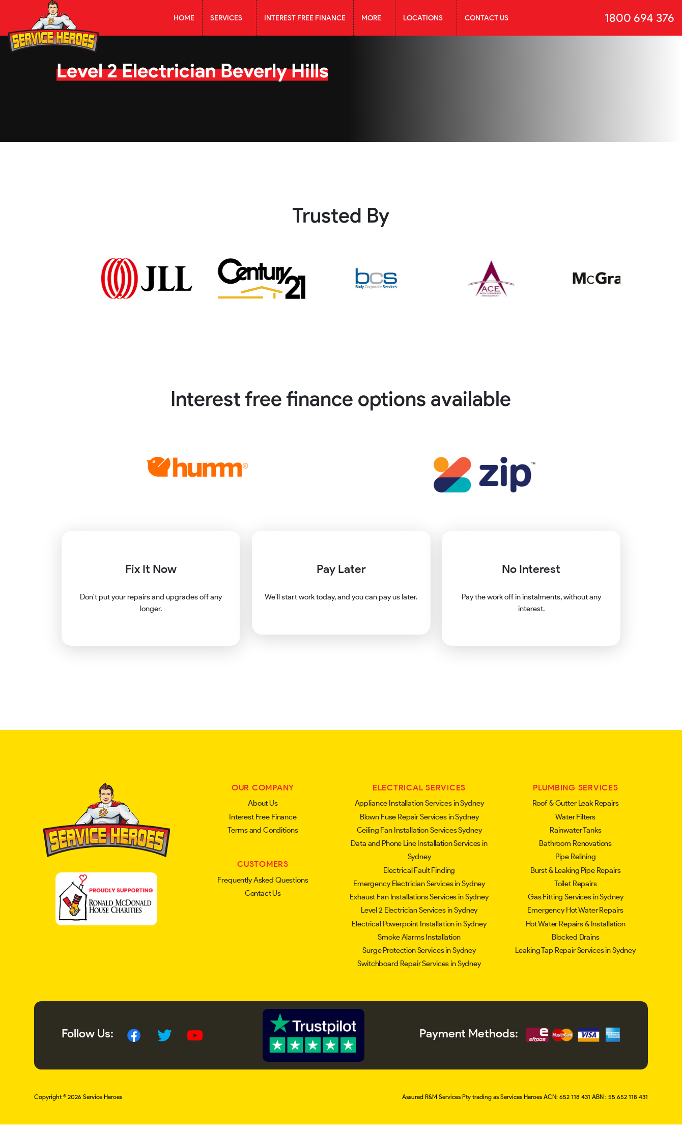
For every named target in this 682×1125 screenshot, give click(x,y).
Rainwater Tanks (576, 830)
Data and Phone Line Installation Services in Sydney (419, 850)
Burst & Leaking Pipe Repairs (575, 870)
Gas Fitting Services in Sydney (575, 896)
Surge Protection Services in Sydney (419, 950)
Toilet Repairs (575, 883)
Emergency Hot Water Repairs (575, 910)
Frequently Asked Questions (262, 880)
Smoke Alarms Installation (419, 937)
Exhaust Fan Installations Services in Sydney (419, 896)
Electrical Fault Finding (419, 870)
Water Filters (575, 816)
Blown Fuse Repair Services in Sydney (419, 816)
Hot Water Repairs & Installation (576, 923)
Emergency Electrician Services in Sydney (419, 883)
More (374, 18)
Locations (426, 18)
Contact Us (486, 18)
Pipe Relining (575, 856)
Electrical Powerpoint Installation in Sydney (419, 923)
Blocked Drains (576, 937)
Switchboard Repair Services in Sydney (418, 963)
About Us (263, 803)
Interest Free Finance (305, 18)
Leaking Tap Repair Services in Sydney (575, 950)
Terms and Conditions (263, 830)
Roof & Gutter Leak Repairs (575, 803)
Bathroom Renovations (575, 843)
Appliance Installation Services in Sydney (419, 803)
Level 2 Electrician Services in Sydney (419, 910)
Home (184, 18)
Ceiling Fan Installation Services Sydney (419, 830)
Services (229, 18)
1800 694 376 (639, 18)
